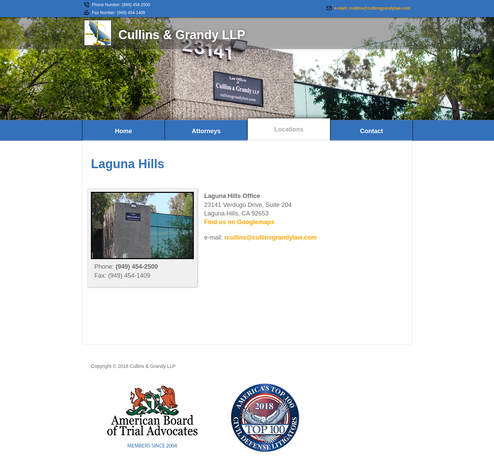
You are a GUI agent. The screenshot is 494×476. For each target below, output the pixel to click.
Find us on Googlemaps (239, 222)
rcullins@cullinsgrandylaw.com (270, 237)
